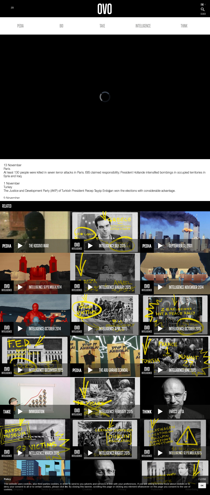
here (66, 486)
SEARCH (203, 14)
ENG (202, 4)
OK (202, 485)
